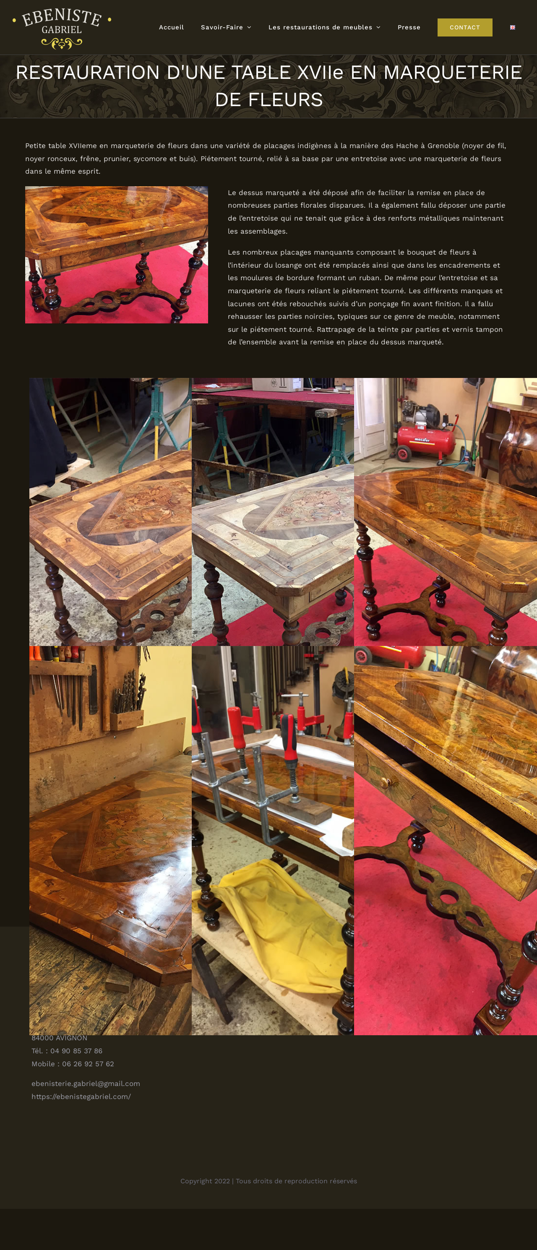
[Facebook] (208, 1041)
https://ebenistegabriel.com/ (81, 1137)
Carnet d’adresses (402, 1043)
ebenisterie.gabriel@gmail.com (85, 1124)
